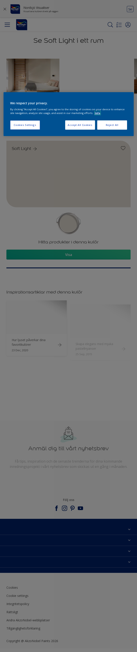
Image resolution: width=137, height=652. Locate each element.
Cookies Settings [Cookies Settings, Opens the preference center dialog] (25, 125)
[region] (69, 114)
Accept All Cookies (80, 125)
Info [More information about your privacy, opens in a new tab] (97, 113)
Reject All (112, 125)
